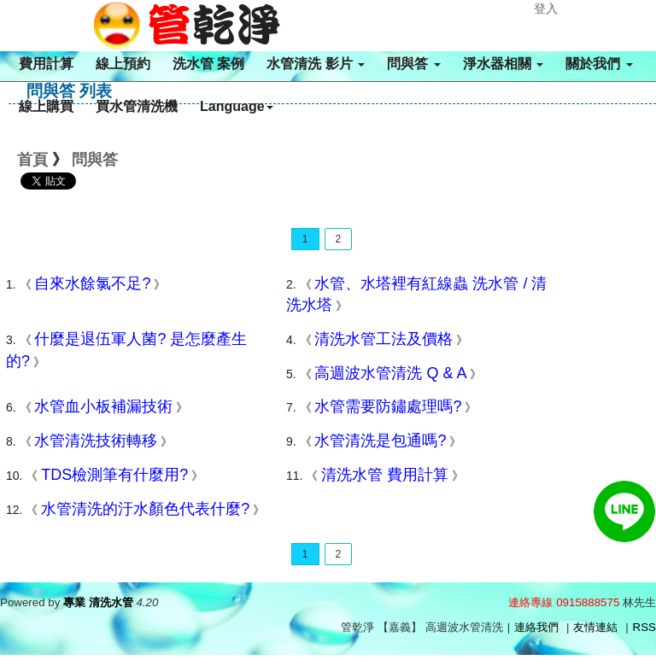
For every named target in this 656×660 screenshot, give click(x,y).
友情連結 (595, 627)
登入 (546, 8)
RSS (644, 627)
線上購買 (46, 106)
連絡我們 (536, 627)
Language (236, 106)
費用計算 (46, 63)
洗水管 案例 (208, 63)
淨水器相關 (503, 63)
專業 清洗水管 (98, 602)
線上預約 (123, 63)
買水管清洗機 (137, 106)
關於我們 (598, 63)
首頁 (32, 159)
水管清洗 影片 (315, 63)
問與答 (413, 63)
